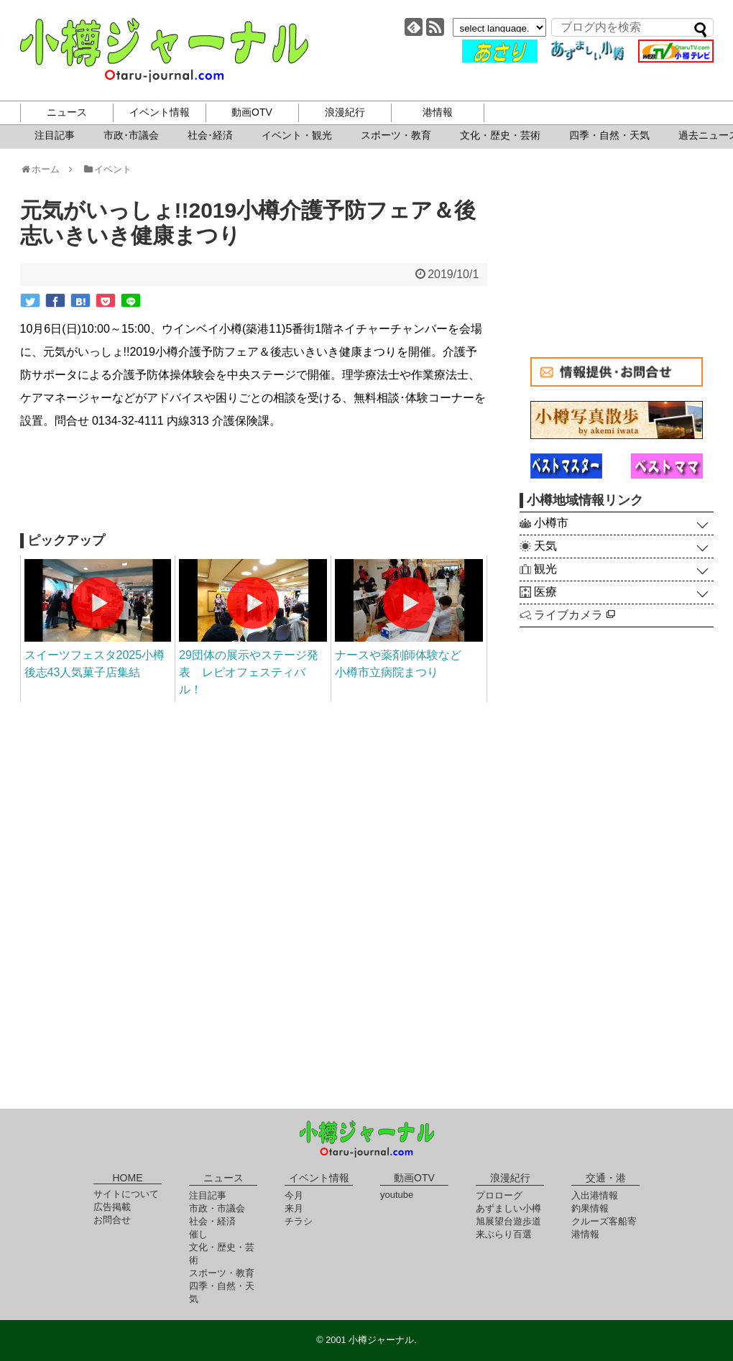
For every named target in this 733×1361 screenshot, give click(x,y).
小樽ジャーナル (164, 50)
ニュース (67, 112)
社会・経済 (212, 1221)
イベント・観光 (297, 135)
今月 (294, 1195)
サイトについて (126, 1194)
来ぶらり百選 (504, 1234)
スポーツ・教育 (396, 135)
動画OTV (251, 112)
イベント (107, 169)
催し (198, 1234)
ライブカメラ (574, 615)
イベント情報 (159, 112)
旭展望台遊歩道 (508, 1221)
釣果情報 (590, 1208)
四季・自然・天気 (609, 135)
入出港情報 (594, 1195)
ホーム (45, 169)
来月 (294, 1208)
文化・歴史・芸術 (500, 135)
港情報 (438, 112)
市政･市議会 (131, 135)
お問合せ (112, 1219)
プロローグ (499, 1195)
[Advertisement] (253, 483)
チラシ (299, 1221)
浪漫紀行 (345, 112)
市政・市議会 (217, 1208)
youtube (396, 1194)
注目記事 (54, 135)
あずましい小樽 (508, 1208)
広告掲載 (112, 1206)
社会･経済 (210, 135)
